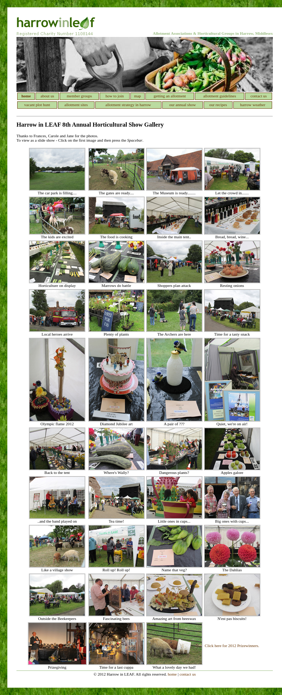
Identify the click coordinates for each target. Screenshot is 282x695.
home (172, 674)
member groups (79, 96)
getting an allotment (170, 96)
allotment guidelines (219, 96)
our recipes (218, 104)
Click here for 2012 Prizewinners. (232, 645)
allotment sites (76, 104)
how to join (114, 96)
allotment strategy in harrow (128, 104)
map (137, 96)
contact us (259, 96)
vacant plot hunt (37, 104)
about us (47, 96)
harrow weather (253, 104)
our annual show (182, 104)
